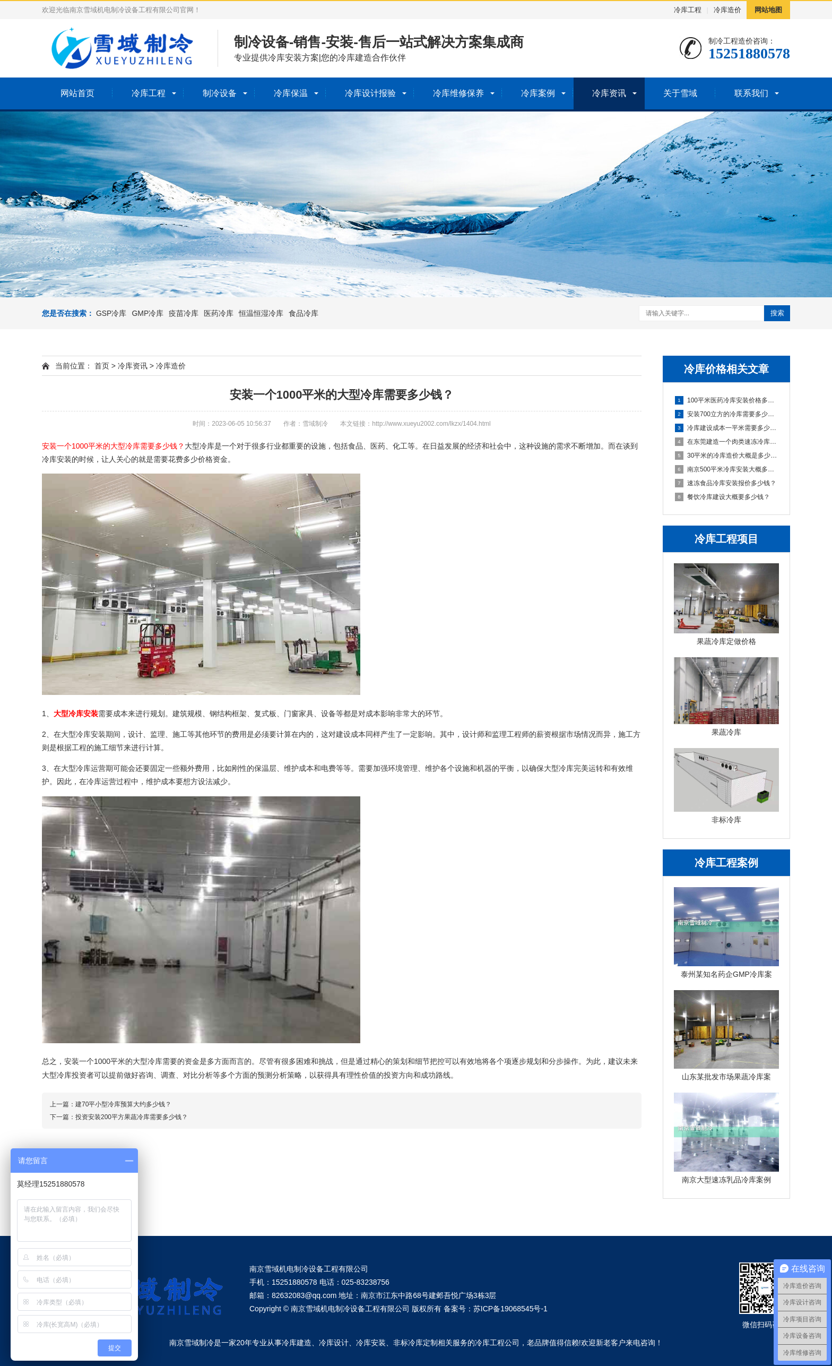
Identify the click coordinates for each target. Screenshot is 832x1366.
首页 (101, 366)
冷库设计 (334, 1342)
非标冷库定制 (415, 1342)
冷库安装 (371, 1342)
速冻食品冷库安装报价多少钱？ (725, 483)
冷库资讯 (609, 93)
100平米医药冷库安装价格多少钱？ (727, 400)
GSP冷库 (111, 313)
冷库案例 (538, 93)
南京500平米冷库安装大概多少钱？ (727, 469)
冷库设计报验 (370, 93)
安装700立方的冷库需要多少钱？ (727, 414)
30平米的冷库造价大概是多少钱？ (727, 455)
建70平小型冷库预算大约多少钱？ (123, 1104)
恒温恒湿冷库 (261, 313)
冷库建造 (296, 1342)
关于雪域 (680, 93)
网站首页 (77, 93)
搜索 (777, 313)
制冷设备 (220, 93)
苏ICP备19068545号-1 (510, 1308)
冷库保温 (291, 93)
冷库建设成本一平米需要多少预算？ (727, 428)
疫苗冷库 (183, 313)
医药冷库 (218, 313)
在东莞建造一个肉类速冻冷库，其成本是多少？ (727, 441)
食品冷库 (303, 313)
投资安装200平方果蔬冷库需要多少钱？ (131, 1117)
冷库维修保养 (458, 93)
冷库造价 (727, 10)
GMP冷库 (147, 313)
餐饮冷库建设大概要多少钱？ (722, 497)
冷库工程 (687, 10)
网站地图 (768, 10)
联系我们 (751, 93)
